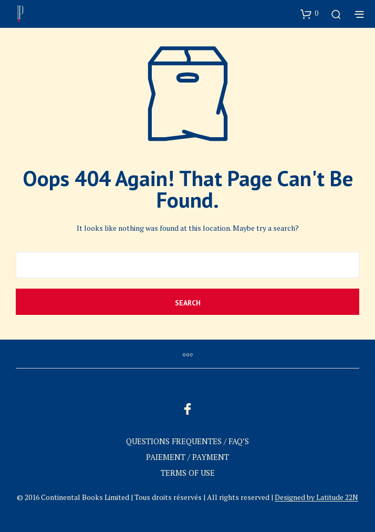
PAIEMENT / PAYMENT (187, 457)
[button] (309, 13)
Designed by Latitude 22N (316, 497)
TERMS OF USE (188, 472)
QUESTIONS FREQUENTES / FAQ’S (187, 441)
